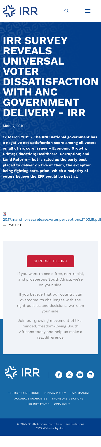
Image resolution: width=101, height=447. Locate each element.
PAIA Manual (80, 393)
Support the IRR (50, 261)
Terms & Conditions (23, 393)
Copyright (62, 404)
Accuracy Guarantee (30, 398)
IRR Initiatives (38, 404)
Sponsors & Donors (67, 398)
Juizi (62, 428)
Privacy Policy (55, 393)
